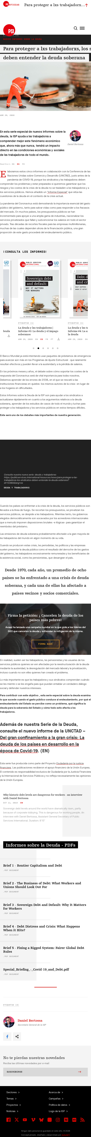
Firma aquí (45, 644)
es (18, 164)
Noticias (11, 1111)
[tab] (33, 348)
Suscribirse (44, 1072)
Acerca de (55, 1092)
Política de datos (58, 1105)
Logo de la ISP (57, 1111)
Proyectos (12, 1105)
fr (23, 164)
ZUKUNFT (66, 1135)
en (13, 164)
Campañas (55, 1098)
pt (52, 339)
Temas (10, 1098)
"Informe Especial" (57, 192)
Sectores (11, 1092)
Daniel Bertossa (75, 144)
